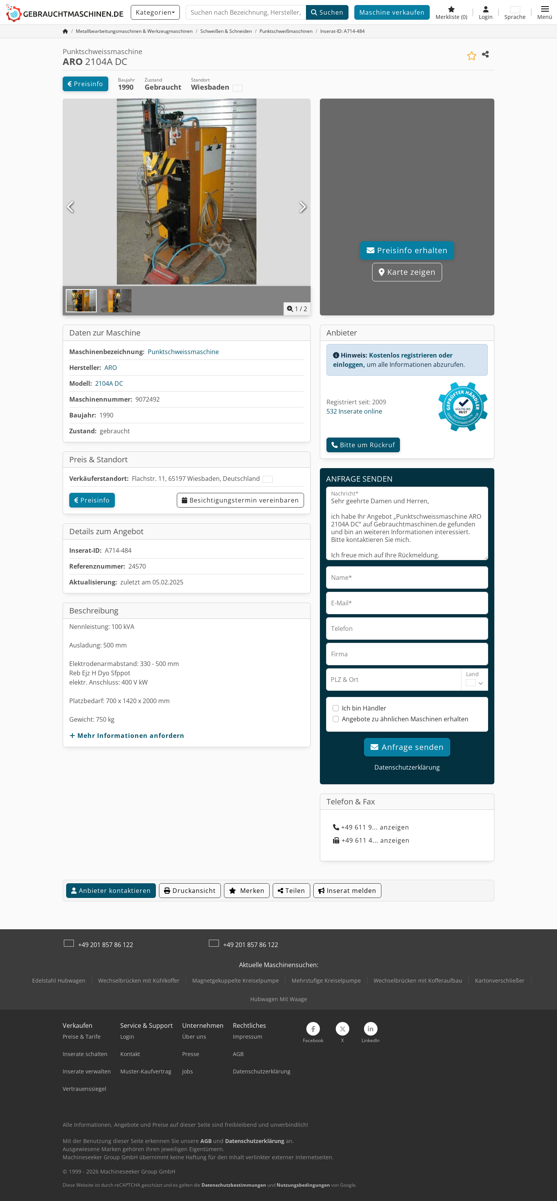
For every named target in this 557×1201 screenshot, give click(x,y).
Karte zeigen (407, 272)
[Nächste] (302, 207)
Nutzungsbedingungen (303, 1185)
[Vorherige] (71, 207)
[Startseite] (65, 31)
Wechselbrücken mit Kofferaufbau (418, 980)
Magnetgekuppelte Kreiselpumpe (235, 980)
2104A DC (109, 383)
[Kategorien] (155, 12)
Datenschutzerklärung (407, 767)
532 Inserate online (354, 411)
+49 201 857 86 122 (105, 944)
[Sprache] (515, 12)
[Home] (134, 31)
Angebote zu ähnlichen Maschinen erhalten (405, 719)
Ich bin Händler (364, 708)
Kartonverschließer (500, 980)
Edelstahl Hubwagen (58, 980)
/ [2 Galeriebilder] (297, 309)
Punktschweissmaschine (183, 352)
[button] (544, 12)
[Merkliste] (451, 12)
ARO (110, 367)
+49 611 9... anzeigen (371, 827)
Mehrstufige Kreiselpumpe (326, 980)
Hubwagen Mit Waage (278, 999)
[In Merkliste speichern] (471, 56)
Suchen (327, 12)
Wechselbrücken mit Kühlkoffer (138, 980)
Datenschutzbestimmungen (234, 1185)
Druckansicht (190, 890)
